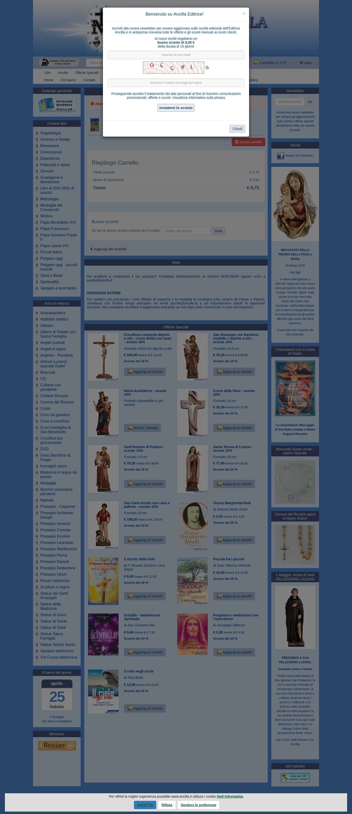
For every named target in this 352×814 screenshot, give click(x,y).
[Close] (243, 13)
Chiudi (237, 129)
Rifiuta (167, 805)
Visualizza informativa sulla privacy (198, 98)
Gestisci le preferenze (198, 805)
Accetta (145, 805)
